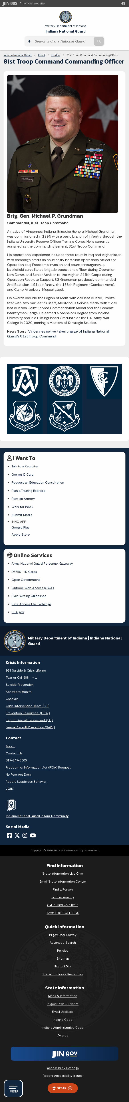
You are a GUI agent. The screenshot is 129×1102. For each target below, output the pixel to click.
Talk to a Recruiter (25, 466)
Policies (62, 951)
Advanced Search (63, 943)
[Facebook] (9, 835)
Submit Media (22, 515)
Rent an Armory (23, 499)
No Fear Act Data (18, 775)
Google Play (21, 527)
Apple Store (21, 534)
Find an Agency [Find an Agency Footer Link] (63, 897)
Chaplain (12, 699)
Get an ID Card (23, 474)
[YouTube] (33, 835)
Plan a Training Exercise (29, 491)
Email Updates (62, 1012)
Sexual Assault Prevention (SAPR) (30, 727)
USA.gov (18, 612)
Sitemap (62, 959)
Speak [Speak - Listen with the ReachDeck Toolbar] (62, 1088)
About (41, 55)
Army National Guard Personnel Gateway (42, 564)
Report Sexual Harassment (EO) (29, 720)
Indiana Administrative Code (63, 1028)
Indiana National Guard (66, 29)
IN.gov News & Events (63, 1004)
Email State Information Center (63, 881)
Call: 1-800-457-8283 (62, 905)
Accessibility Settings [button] (63, 1068)
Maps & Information (62, 996)
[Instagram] (24, 835)
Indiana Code (63, 1020)
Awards (62, 1035)
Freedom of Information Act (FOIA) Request (38, 767)
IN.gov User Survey (63, 935)
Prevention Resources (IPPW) (28, 713)
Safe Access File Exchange (31, 604)
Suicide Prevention (20, 685)
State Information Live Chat (62, 873)
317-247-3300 (16, 760)
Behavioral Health (19, 692)
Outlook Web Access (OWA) (33, 588)
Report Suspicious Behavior (26, 782)
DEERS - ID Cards (24, 572)
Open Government (26, 580)
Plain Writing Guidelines (29, 596)
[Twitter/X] (17, 835)
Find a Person (63, 889)
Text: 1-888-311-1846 (63, 913)
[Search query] (63, 41)
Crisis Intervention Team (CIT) (27, 706)
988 (26, 678)
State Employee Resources (62, 974)
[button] (124, 3)
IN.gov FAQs (62, 966)
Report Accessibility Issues (63, 1076)
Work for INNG (22, 507)
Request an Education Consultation (38, 482)
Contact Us (14, 753)
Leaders (55, 55)
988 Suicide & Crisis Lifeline (26, 670)
